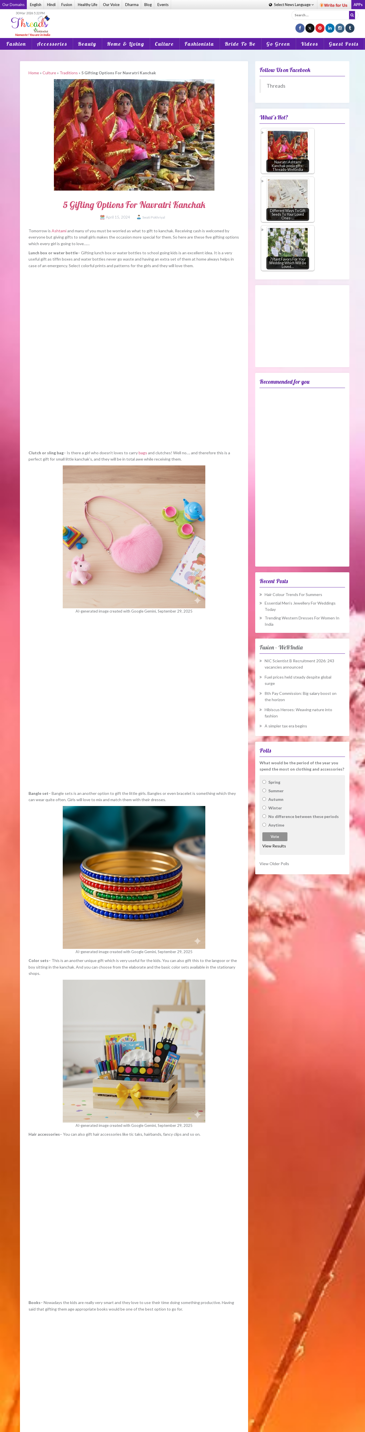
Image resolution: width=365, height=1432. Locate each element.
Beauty (87, 44)
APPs (358, 4)
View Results (274, 845)
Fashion (16, 44)
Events (163, 4)
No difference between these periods (303, 816)
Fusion (66, 4)
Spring (274, 782)
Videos (309, 44)
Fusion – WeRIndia (281, 647)
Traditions (69, 72)
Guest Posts (344, 44)
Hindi (51, 4)
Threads (276, 86)
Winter (275, 807)
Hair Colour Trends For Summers (293, 594)
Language (291, 4)
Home (34, 72)
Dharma (132, 4)
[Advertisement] (182, 19)
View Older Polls (274, 863)
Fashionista (199, 44)
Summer (276, 790)
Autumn (275, 799)
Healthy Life (87, 4)
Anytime (276, 825)
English (35, 4)
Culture (164, 44)
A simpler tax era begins (286, 725)
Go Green (278, 44)
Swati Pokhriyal (153, 217)
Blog (148, 4)
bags (143, 452)
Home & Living (125, 44)
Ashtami (59, 230)
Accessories (52, 44)
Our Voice (111, 4)
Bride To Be (240, 44)
